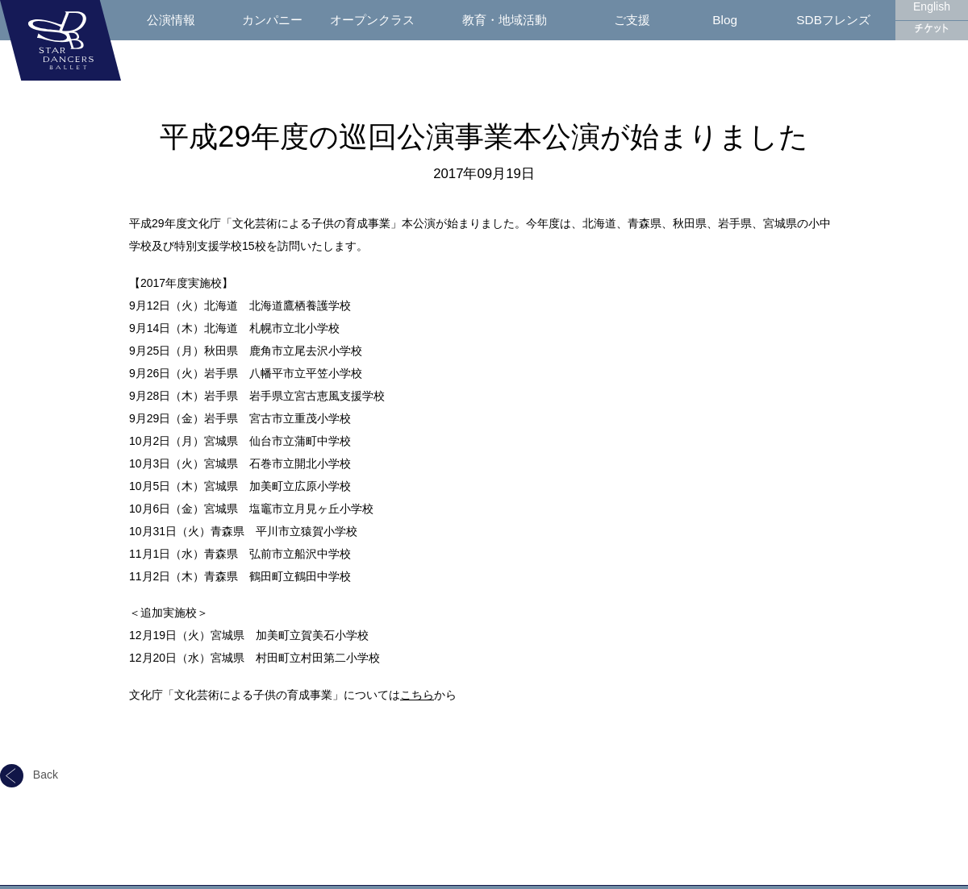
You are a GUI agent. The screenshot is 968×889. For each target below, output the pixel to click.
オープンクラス (372, 20)
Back (29, 774)
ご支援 (632, 20)
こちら (417, 694)
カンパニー (272, 20)
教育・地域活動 (504, 20)
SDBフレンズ (833, 20)
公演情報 (171, 20)
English (931, 6)
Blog (724, 20)
